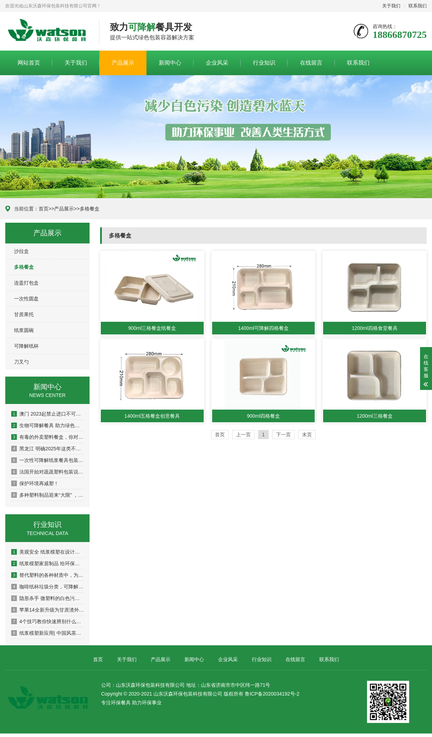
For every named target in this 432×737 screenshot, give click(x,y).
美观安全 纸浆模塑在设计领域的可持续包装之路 (47, 552)
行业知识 (264, 63)
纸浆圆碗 (24, 330)
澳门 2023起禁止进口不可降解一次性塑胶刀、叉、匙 (47, 414)
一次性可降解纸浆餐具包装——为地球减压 (47, 460)
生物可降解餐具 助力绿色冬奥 (47, 425)
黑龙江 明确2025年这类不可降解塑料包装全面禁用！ (47, 448)
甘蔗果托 (24, 314)
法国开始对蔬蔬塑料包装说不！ (47, 472)
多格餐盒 (89, 208)
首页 (43, 208)
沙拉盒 (21, 251)
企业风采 (217, 63)
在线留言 (311, 63)
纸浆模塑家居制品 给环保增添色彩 (47, 563)
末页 (307, 434)
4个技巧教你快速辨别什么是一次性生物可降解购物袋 (47, 621)
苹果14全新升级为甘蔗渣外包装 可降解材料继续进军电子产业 (47, 610)
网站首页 (29, 63)
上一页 (243, 434)
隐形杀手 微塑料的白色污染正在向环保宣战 (47, 598)
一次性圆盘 (26, 298)
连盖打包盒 (26, 283)
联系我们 (417, 5)
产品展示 (123, 63)
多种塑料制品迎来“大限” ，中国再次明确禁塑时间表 (47, 495)
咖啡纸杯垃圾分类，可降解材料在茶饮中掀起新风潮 (47, 586)
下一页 (283, 434)
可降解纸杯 (26, 346)
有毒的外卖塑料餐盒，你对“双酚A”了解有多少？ (47, 437)
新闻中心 (170, 63)
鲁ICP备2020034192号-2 (272, 694)
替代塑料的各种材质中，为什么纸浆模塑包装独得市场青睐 (47, 575)
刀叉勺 (21, 362)
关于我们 (391, 5)
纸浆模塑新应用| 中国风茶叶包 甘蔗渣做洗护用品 (47, 633)
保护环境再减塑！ (35, 483)
